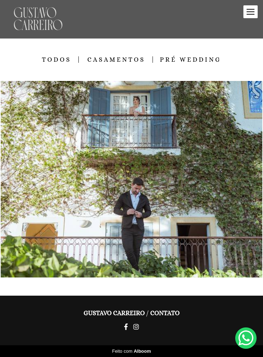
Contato (165, 313)
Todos (56, 59)
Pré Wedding (190, 59)
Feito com (131, 351)
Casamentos (116, 59)
